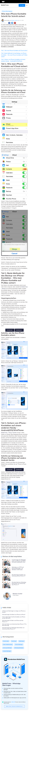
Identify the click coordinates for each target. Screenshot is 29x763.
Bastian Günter (14, 20)
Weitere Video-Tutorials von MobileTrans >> (14, 706)
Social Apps (14, 641)
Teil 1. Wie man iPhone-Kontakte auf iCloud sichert (14, 50)
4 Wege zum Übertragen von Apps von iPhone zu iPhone (13, 611)
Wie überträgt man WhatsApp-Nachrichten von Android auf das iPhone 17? (13, 628)
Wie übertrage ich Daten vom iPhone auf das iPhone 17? (12, 621)
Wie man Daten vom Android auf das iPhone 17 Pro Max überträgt (14, 624)
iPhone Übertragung (7, 11)
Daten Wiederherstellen (7, 644)
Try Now (22, 5)
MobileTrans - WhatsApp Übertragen (11, 684)
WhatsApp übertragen (18, 647)
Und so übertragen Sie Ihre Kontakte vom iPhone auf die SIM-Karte (13, 617)
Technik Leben (6, 641)
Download (9, 330)
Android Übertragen (7, 651)
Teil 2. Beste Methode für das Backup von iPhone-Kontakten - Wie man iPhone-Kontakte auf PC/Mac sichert (14, 55)
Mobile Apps (21, 641)
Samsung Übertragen (7, 647)
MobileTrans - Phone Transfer (8, 432)
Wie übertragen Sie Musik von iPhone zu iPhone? (13, 614)
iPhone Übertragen (18, 644)
